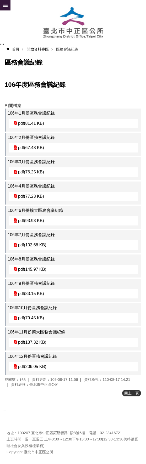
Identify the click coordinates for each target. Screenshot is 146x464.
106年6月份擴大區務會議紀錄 (35, 210)
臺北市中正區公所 (73, 23)
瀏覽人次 (14, 425)
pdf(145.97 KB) (32, 269)
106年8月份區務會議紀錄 (31, 259)
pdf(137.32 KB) (32, 342)
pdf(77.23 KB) (31, 196)
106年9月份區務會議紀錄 (31, 283)
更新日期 (14, 419)
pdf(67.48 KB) (31, 147)
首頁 (15, 49)
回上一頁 (131, 393)
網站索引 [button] (5, 5)
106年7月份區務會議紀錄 (31, 235)
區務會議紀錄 (67, 49)
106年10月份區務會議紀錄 (32, 307)
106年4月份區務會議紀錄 (31, 186)
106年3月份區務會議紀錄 (31, 162)
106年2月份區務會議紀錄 (31, 137)
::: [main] (6, 48)
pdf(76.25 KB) (31, 172)
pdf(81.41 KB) (31, 123)
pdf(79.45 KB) (31, 318)
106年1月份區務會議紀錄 (31, 113)
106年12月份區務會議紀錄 (32, 356)
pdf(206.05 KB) (32, 366)
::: (2, 43)
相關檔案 (13, 105)
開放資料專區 (38, 49)
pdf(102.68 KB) (32, 245)
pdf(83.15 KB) (31, 293)
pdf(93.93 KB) (31, 220)
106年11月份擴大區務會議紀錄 (37, 332)
